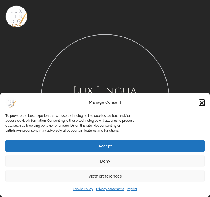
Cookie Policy (83, 189)
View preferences (105, 176)
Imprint (132, 189)
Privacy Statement (110, 189)
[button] (202, 102)
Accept (105, 146)
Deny (105, 161)
